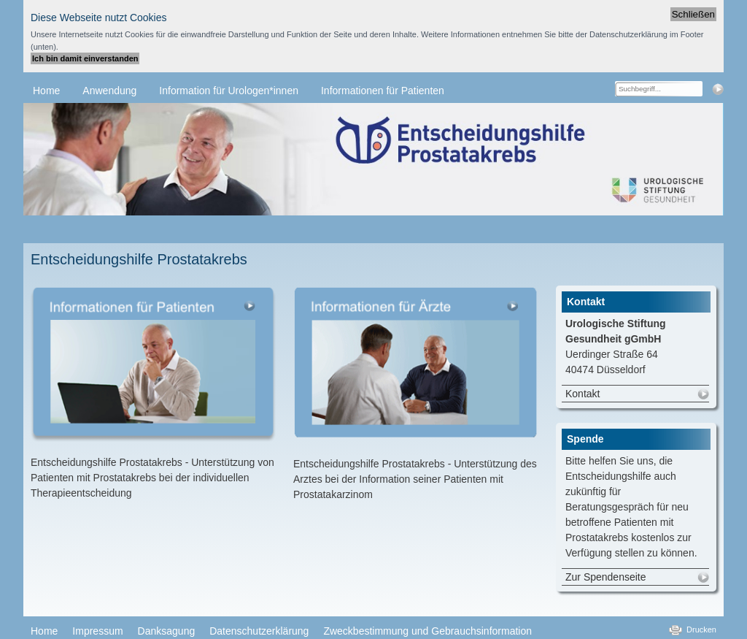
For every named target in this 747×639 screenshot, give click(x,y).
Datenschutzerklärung (259, 631)
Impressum (97, 631)
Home (44, 631)
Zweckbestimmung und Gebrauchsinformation (427, 631)
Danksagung (167, 631)
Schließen (693, 14)
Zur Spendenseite (605, 577)
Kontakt (582, 393)
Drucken (701, 629)
